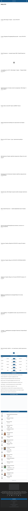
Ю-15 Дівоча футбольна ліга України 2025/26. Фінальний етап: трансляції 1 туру (11, 382)
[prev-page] (10, 353)
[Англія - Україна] (14, 370)
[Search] (27, 1)
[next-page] (17, 353)
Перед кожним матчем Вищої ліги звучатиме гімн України (12, 122)
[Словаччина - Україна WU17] (14, 364)
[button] (1, 1)
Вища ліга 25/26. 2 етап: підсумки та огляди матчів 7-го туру (9, 386)
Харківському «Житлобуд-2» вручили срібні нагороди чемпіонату (14, 191)
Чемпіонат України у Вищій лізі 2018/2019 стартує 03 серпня (13, 243)
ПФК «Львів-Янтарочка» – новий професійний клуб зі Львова (13, 208)
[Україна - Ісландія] (14, 367)
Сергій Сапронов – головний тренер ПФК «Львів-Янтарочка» (13, 53)
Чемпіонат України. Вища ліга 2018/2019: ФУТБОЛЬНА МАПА (13, 260)
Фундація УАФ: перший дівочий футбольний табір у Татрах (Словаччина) (10, 378)
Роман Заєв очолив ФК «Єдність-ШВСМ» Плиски (10, 105)
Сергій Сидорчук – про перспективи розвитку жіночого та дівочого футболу (11, 384)
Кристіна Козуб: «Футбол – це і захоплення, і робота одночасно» (14, 348)
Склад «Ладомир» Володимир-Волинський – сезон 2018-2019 (13, 36)
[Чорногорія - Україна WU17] (14, 361)
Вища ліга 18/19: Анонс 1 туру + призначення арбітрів (11, 139)
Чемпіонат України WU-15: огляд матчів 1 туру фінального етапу (9, 376)
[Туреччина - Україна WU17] (14, 358)
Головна (2, 3)
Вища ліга (5, 3)
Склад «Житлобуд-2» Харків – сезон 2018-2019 (10, 19)
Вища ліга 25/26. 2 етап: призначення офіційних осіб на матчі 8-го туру (10, 380)
